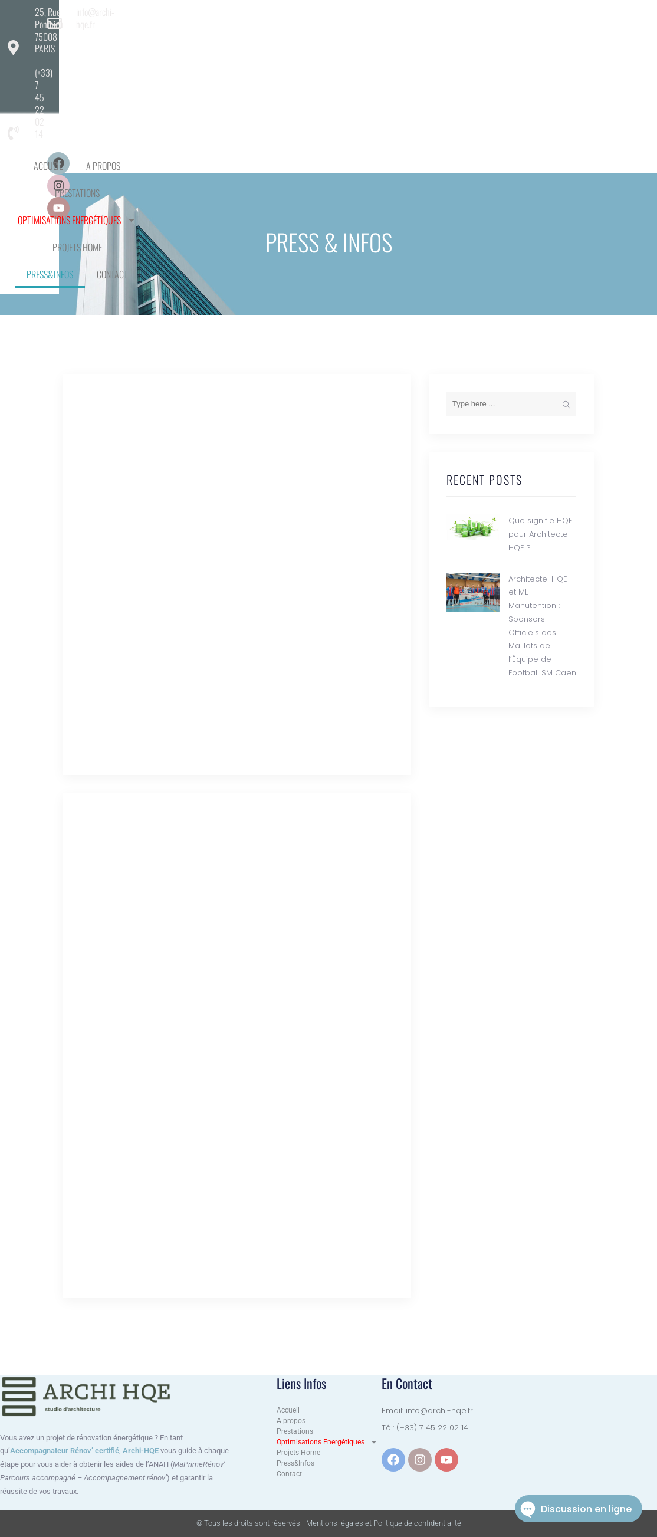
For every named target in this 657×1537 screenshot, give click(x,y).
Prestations (276, 56)
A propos (213, 56)
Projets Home (489, 56)
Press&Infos (301, 83)
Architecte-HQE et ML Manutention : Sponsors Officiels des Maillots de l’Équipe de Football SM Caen (233, 1118)
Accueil (157, 56)
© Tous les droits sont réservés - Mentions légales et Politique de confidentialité (328, 1523)
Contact (363, 83)
